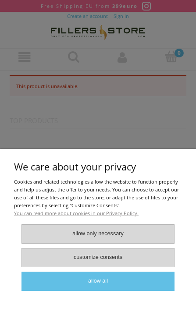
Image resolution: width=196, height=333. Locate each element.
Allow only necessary (98, 233)
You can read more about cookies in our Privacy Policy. (76, 213)
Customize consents (98, 257)
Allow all (98, 281)
